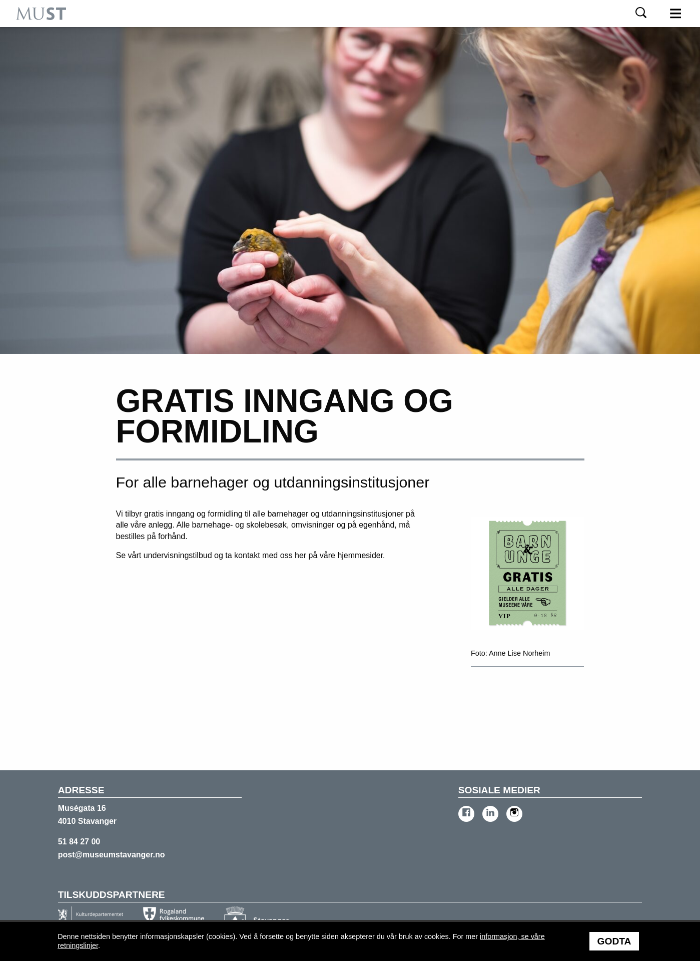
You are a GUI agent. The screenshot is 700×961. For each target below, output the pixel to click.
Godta (614, 941)
